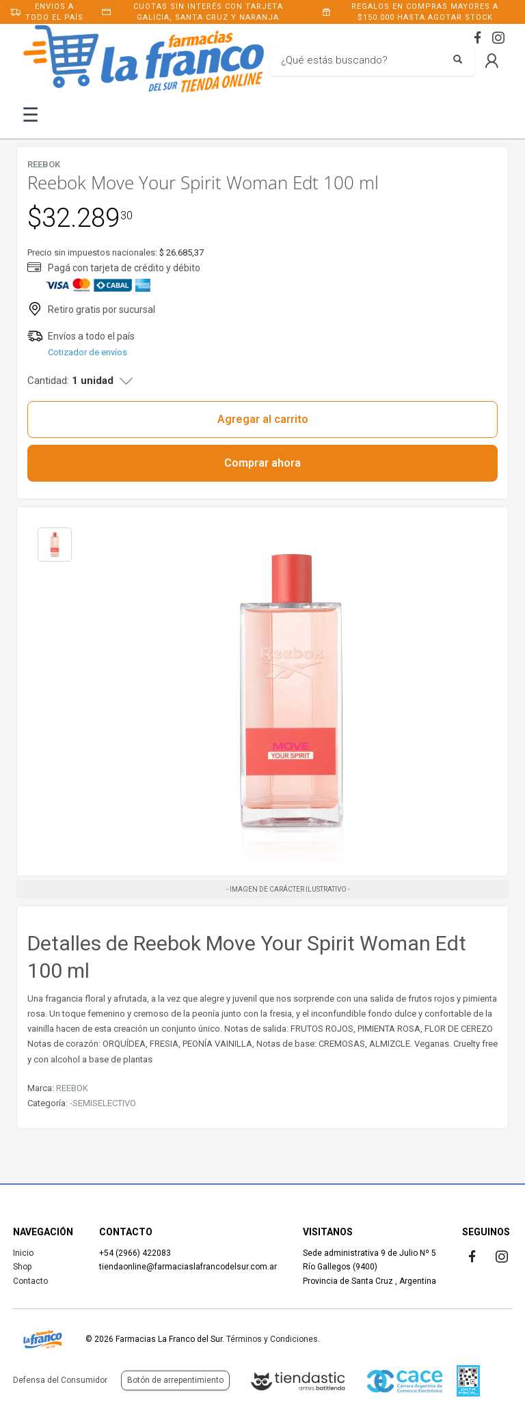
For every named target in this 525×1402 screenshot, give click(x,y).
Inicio (23, 1253)
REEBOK (72, 1088)
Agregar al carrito (262, 419)
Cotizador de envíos (87, 352)
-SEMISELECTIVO (103, 1103)
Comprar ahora (262, 462)
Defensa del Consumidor (60, 1380)
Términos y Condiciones (272, 1339)
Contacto (30, 1281)
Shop (22, 1267)
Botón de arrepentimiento (175, 1380)
